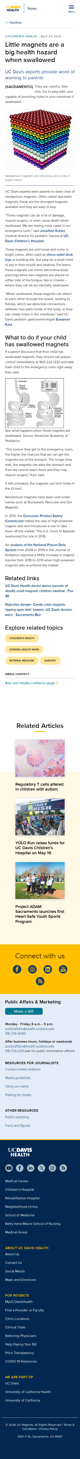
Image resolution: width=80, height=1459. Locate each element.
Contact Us (13, 1262)
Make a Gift (24, 1011)
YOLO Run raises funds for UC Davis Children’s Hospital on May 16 (40, 848)
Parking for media (18, 1094)
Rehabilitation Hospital (22, 1198)
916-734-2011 (14, 1050)
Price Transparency (19, 1352)
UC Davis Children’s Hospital (36, 238)
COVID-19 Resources (21, 1361)
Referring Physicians (20, 1335)
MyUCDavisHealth (19, 1301)
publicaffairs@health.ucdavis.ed (28, 1028)
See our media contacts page (30, 682)
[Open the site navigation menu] (71, 8)
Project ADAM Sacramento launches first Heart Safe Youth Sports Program (39, 914)
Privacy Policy (48, 1429)
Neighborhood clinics (21, 1206)
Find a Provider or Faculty (24, 1310)
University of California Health (28, 1391)
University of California (22, 1400)
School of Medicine (20, 1215)
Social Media (15, 1271)
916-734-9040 (15, 1033)
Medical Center (16, 1181)
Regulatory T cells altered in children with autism (39, 786)
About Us (12, 1254)
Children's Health (21, 36)
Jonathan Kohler (52, 230)
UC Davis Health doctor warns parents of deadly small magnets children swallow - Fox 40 (39, 590)
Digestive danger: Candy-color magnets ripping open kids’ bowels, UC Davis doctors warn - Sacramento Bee (38, 609)
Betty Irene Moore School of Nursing (33, 1223)
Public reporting (17, 1116)
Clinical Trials (15, 1327)
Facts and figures (17, 1125)
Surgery (50, 660)
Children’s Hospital (19, 1189)
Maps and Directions (20, 1279)
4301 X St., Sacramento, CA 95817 (40, 1436)
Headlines (15, 22)
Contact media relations (23, 1069)
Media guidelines (18, 1077)
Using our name (17, 1086)
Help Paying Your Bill (21, 1344)
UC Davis (12, 1383)
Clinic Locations (17, 1318)
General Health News (24, 649)
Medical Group (16, 1232)
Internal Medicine (21, 660)
